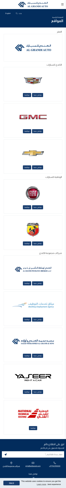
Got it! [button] (11, 483)
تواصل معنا (38, 95)
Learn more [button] (41, 484)
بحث (19, 13)
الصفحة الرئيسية (57, 17)
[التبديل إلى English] (8, 13)
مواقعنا (27, 95)
